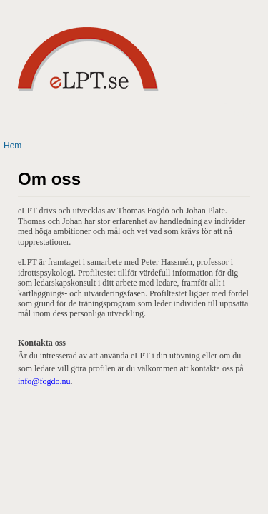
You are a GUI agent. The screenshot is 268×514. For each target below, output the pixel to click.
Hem (12, 146)
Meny (237, 113)
